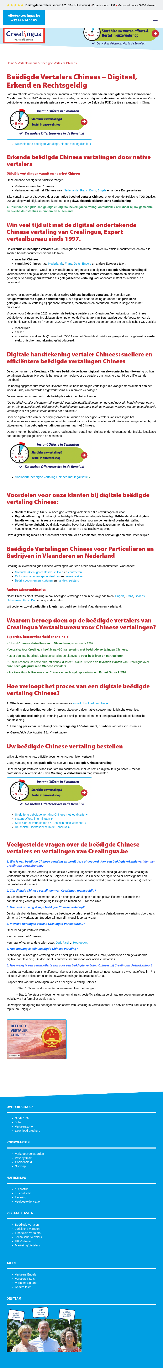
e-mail (77, 703)
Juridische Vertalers (27, 1228)
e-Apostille (21, 1189)
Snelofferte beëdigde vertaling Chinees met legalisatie (52, 477)
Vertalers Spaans (26, 1282)
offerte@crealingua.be (24, 15)
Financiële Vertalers (28, 1233)
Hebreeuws (14, 600)
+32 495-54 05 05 (24, 20)
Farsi (26, 600)
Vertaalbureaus (27, 63)
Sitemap (20, 1166)
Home (10, 63)
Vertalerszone (24, 1126)
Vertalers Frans (25, 1278)
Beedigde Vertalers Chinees (59, 63)
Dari (34, 600)
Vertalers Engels (25, 1274)
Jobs (18, 1122)
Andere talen (23, 1287)
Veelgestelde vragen (28, 1201)
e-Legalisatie (23, 1193)
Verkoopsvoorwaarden (29, 1153)
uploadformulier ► (96, 703)
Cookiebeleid (23, 1162)
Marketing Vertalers (27, 1245)
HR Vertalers (23, 1241)
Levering (20, 1197)
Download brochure (27, 1130)
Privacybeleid (23, 1158)
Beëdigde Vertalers (27, 1224)
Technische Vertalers (28, 1237)
